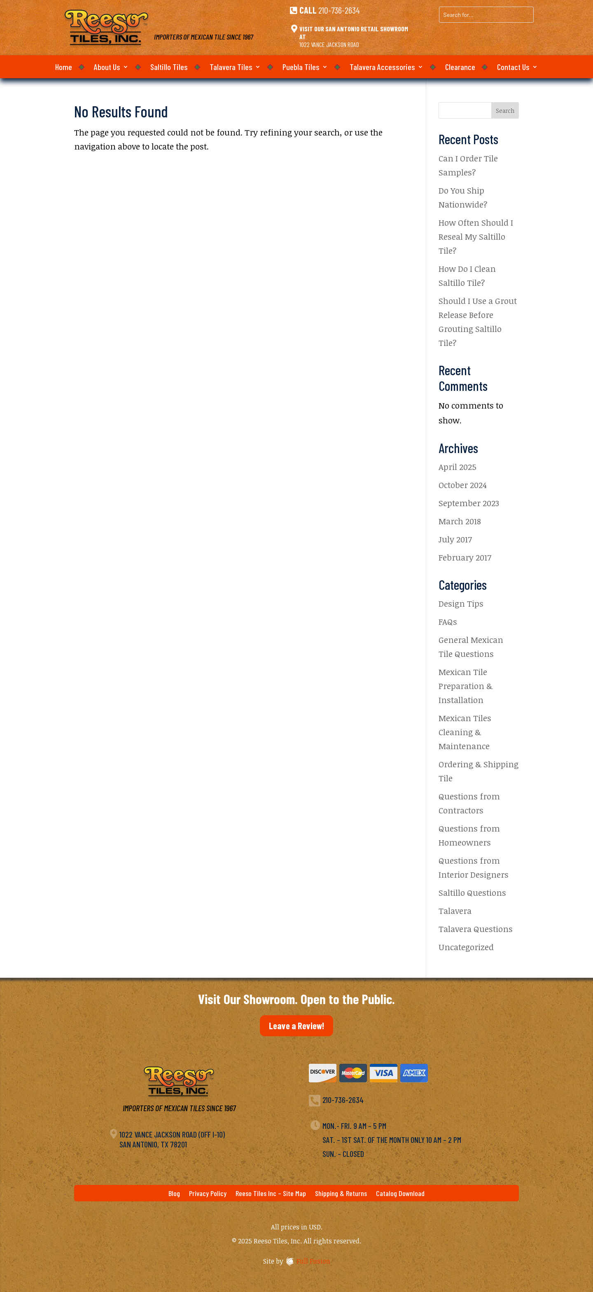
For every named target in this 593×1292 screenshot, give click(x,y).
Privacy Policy (207, 1194)
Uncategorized (466, 947)
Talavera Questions (476, 929)
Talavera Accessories (382, 68)
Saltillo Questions (472, 892)
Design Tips (461, 603)
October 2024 (463, 485)
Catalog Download (400, 1194)
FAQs (448, 621)
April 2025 (457, 466)
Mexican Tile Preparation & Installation (466, 686)
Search (505, 110)
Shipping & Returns (341, 1194)
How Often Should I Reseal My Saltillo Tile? (476, 236)
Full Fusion (313, 1261)
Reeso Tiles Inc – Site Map (271, 1194)
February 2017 (465, 557)
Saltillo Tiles (169, 68)
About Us (107, 68)
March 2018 (460, 521)
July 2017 (455, 539)
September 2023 (469, 503)
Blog (174, 1194)
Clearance (460, 68)
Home (63, 68)
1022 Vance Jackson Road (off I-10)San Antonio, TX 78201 (172, 1139)
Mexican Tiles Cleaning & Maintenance (465, 732)
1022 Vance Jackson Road (329, 44)
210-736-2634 (339, 10)
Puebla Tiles (301, 68)
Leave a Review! (296, 1025)
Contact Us (513, 68)
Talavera (455, 910)
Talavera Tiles (231, 68)
